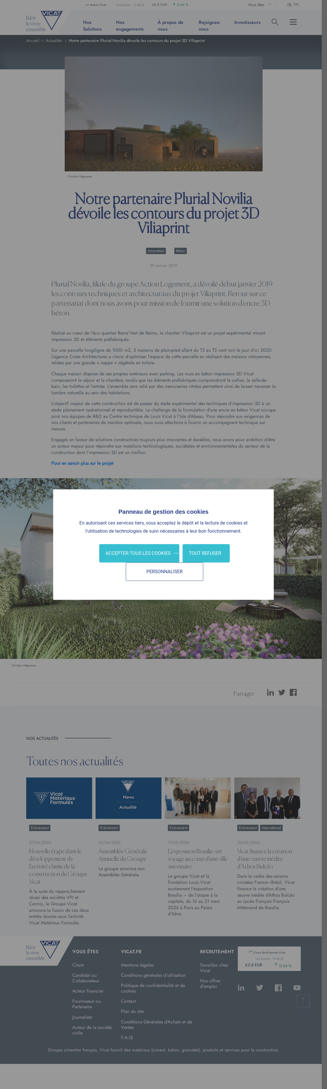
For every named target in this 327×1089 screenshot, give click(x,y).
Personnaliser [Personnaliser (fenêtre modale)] (164, 571)
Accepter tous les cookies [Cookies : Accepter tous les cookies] (138, 553)
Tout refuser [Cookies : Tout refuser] (205, 553)
